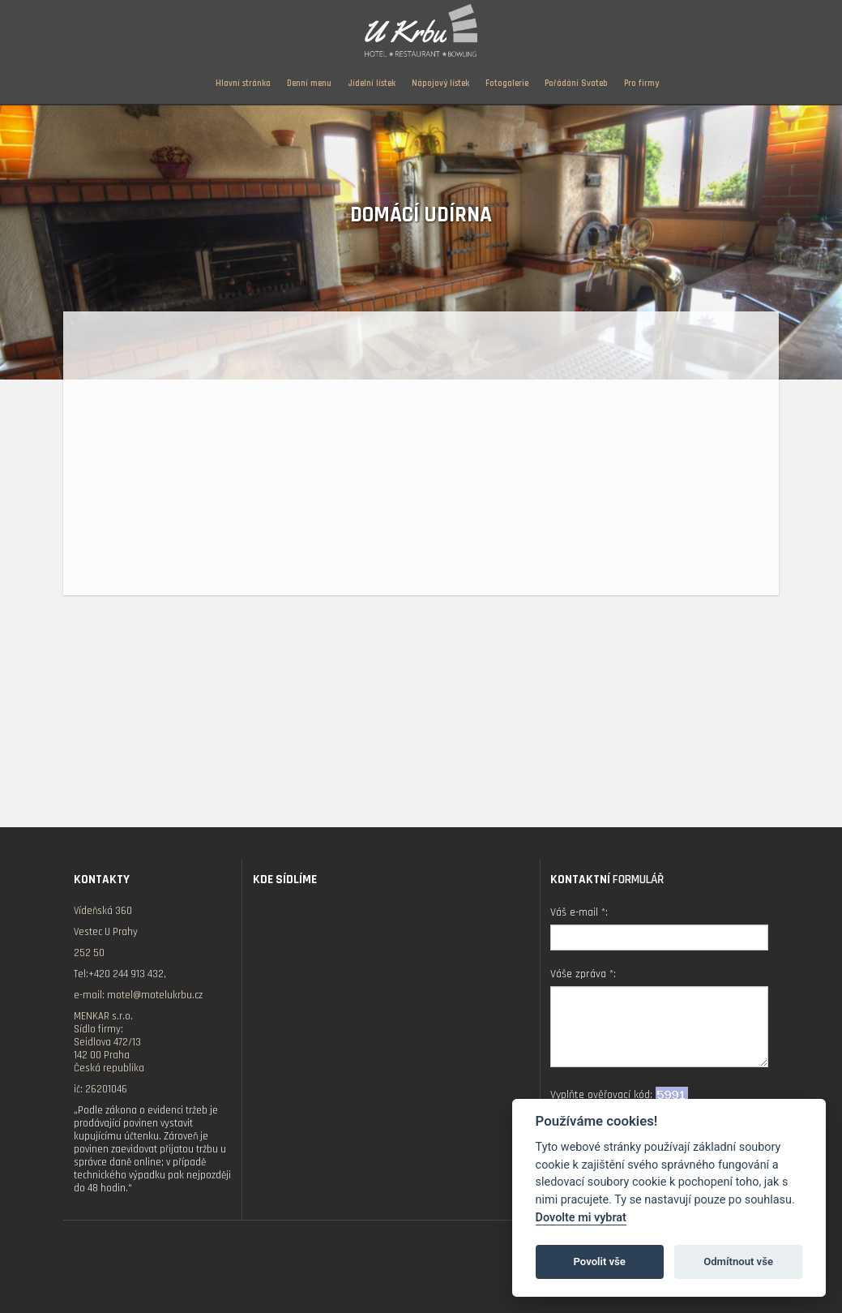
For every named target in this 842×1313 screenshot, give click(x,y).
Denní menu (309, 83)
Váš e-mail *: (579, 912)
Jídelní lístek (371, 83)
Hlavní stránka (243, 83)
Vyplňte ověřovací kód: (619, 1094)
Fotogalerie (506, 83)
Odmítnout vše (738, 1261)
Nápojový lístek (440, 83)
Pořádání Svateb (576, 83)
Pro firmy (641, 83)
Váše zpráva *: (583, 974)
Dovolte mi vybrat (581, 1218)
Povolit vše (600, 1261)
